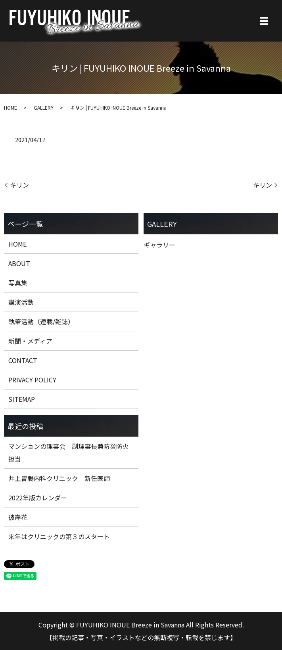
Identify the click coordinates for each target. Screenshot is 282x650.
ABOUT (19, 263)
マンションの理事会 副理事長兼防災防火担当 (68, 452)
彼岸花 (17, 517)
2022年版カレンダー (37, 497)
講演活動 (21, 302)
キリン (19, 185)
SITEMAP (21, 399)
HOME (10, 107)
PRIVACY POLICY (32, 379)
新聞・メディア (30, 341)
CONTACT (22, 360)
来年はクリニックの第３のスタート (59, 536)
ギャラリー (159, 244)
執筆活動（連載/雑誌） (41, 321)
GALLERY (44, 107)
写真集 (17, 282)
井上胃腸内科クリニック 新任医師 (59, 478)
